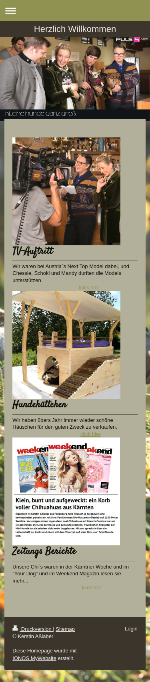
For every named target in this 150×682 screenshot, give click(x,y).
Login (131, 629)
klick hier (89, 287)
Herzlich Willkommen (75, 29)
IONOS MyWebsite (34, 658)
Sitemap (65, 629)
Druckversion (32, 629)
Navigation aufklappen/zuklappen (75, 10)
